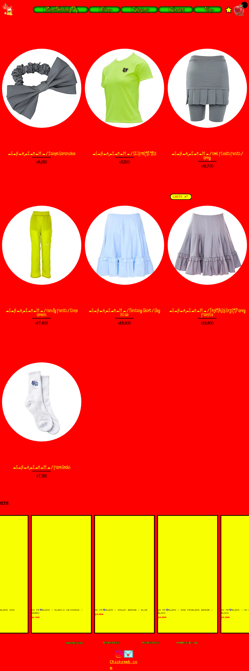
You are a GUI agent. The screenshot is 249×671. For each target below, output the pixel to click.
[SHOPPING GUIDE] (73, 643)
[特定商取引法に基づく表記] (187, 643)
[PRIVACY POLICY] (151, 643)
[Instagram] (119, 654)
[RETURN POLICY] (111, 643)
